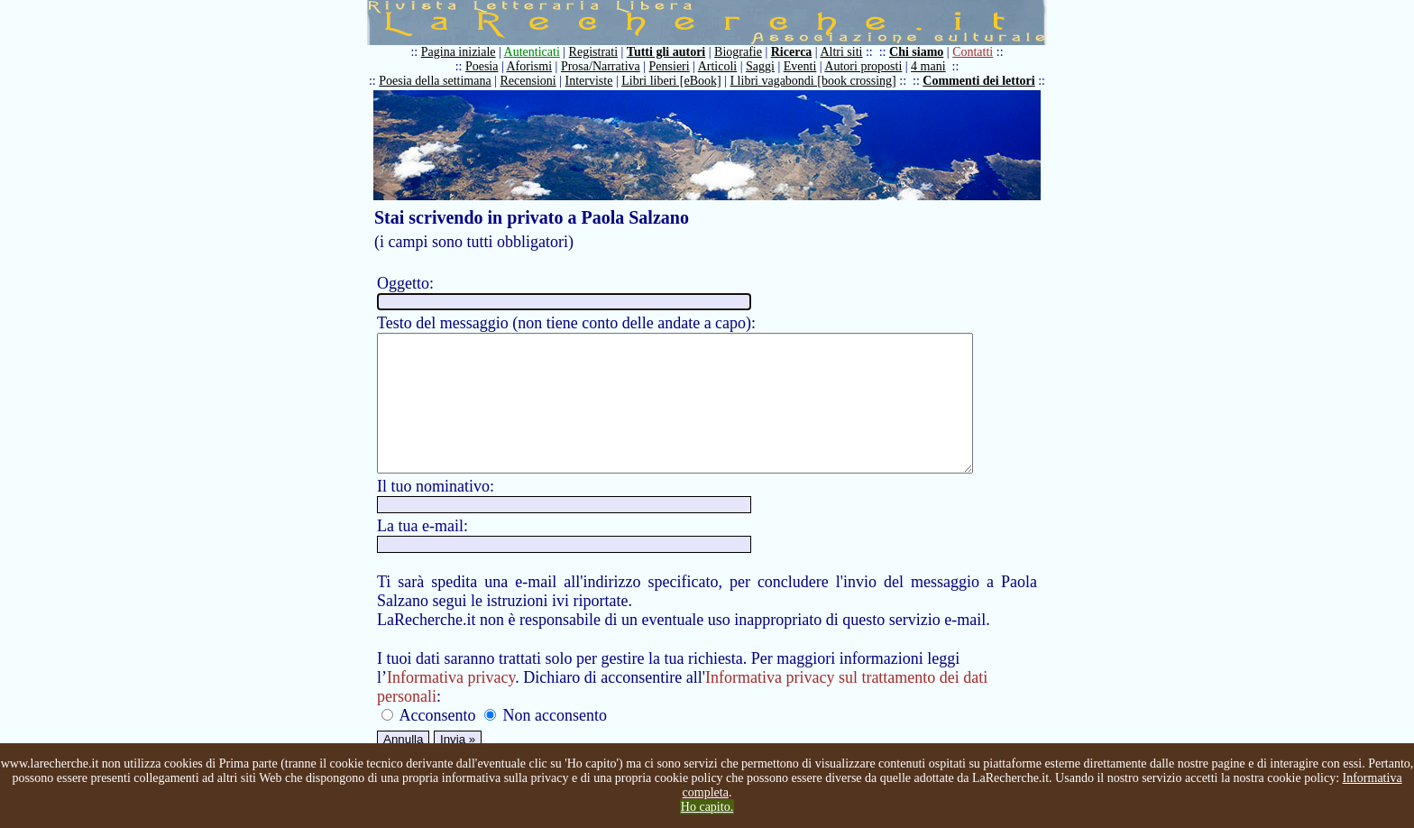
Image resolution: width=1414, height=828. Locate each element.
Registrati (597, 52)
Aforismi (533, 66)
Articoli (721, 66)
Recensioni (532, 80)
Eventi (804, 66)
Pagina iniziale (462, 52)
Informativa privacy (451, 704)
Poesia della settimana (439, 80)
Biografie (743, 52)
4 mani (932, 66)
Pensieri (673, 66)
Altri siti (845, 52)
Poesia (485, 66)
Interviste (593, 80)
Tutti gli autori (669, 52)
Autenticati (536, 52)
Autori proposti (867, 66)
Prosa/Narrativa (604, 66)
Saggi (764, 66)
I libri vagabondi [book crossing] (817, 80)
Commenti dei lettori (983, 80)
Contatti (977, 52)
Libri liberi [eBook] (675, 80)
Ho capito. (707, 807)
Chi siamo (921, 52)
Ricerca (795, 52)
